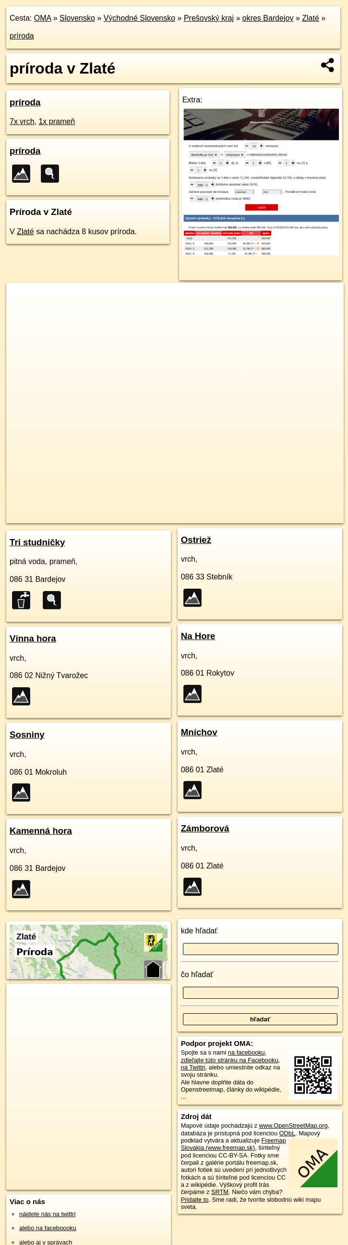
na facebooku (246, 1052)
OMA (42, 18)
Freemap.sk (239, 515)
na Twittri (193, 1067)
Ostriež (196, 540)
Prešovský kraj (209, 18)
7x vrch (22, 121)
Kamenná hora (41, 831)
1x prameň (56, 121)
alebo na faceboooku (47, 1228)
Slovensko (77, 18)
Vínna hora (33, 638)
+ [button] (23, 299)
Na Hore (198, 636)
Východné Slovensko (139, 18)
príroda (22, 36)
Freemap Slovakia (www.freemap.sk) (233, 1144)
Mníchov (199, 732)
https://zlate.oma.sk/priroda (306, 515)
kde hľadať (199, 931)
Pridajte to (195, 1199)
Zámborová (205, 828)
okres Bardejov (268, 18)
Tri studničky (37, 542)
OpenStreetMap (190, 515)
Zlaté (310, 18)
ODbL (287, 1133)
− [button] (23, 314)
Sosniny (27, 734)
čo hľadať (197, 974)
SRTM (219, 1191)
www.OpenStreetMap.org (293, 1125)
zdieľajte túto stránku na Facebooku (229, 1060)
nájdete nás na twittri (47, 1214)
